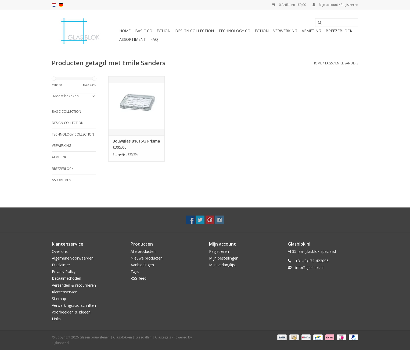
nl (54, 5)
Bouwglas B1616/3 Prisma (136, 141)
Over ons (60, 251)
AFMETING (311, 30)
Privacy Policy (63, 271)
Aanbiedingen (142, 264)
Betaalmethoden (66, 278)
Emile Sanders (346, 63)
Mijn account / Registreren (335, 4)
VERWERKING (285, 30)
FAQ (154, 39)
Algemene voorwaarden (72, 258)
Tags (329, 63)
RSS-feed (138, 278)
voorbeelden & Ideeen (71, 312)
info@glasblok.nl (309, 267)
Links (56, 318)
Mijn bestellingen (223, 258)
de (61, 5)
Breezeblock (339, 30)
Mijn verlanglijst (222, 264)
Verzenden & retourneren (74, 285)
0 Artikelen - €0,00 (289, 4)
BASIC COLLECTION (153, 30)
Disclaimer (61, 264)
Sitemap (59, 298)
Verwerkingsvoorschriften (74, 305)
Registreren (219, 251)
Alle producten (143, 251)
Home (125, 30)
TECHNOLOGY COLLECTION (243, 30)
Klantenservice (64, 291)
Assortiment (132, 39)
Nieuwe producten (147, 258)
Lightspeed (60, 343)
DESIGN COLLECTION (194, 30)
